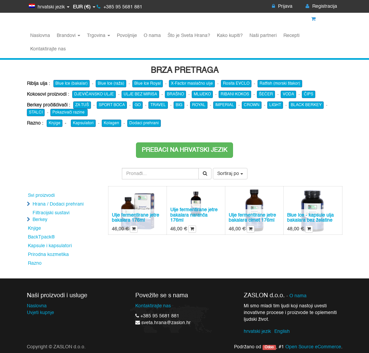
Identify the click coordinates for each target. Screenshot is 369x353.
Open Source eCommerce (313, 347)
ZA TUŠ (82, 105)
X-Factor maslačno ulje (192, 84)
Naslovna (37, 306)
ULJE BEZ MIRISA (140, 94)
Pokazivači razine (69, 113)
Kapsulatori (83, 123)
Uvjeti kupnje (40, 312)
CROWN (252, 105)
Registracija (321, 6)
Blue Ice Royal (147, 84)
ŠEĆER (266, 94)
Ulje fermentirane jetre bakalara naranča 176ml (194, 215)
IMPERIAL (224, 105)
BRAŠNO (175, 94)
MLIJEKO (202, 94)
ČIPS (308, 94)
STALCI (36, 113)
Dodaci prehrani (144, 123)
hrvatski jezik (257, 331)
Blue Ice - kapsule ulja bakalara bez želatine (310, 218)
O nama (298, 296)
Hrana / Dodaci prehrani (58, 204)
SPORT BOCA (112, 105)
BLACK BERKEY (306, 105)
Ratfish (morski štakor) (280, 84)
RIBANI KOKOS (235, 94)
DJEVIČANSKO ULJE (94, 94)
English (282, 331)
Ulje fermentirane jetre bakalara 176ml (135, 218)
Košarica (324, 19)
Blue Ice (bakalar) (71, 84)
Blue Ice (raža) (111, 84)
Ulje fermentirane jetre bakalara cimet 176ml (252, 218)
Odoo (269, 347)
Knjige (54, 123)
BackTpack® (41, 237)
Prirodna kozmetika (48, 254)
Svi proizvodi (41, 195)
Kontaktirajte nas (153, 306)
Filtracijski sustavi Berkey (51, 216)
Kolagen (111, 123)
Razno (35, 263)
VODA (288, 94)
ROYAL (198, 105)
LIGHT (275, 105)
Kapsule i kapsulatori (50, 246)
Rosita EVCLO (236, 84)
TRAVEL (158, 105)
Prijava (282, 6)
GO (138, 105)
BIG (179, 105)
